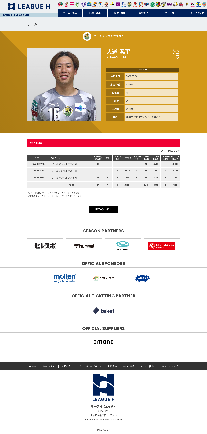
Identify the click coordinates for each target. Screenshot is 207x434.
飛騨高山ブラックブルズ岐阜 (158, 4)
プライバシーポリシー (90, 366)
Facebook (46, 15)
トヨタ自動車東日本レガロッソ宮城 (60, 4)
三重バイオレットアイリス (169, 4)
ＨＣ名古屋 (164, 4)
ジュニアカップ (170, 366)
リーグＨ (28, 6)
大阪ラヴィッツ (175, 4)
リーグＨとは (48, 366)
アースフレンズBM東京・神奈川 (77, 4)
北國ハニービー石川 (152, 4)
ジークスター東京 (72, 4)
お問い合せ (67, 366)
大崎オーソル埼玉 (66, 4)
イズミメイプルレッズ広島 (181, 4)
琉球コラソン (141, 4)
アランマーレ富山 (147, 4)
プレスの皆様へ (148, 366)
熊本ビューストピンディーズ (192, 4)
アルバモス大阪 (112, 4)
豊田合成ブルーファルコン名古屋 (95, 4)
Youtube (41, 15)
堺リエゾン (118, 4)
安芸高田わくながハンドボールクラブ (123, 4)
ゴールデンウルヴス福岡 (129, 4)
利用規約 (112, 366)
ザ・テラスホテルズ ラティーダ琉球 (204, 4)
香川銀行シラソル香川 (187, 4)
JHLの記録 (128, 366)
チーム (32, 23)
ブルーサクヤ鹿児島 (198, 4)
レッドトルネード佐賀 (135, 4)
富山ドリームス (83, 4)
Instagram (37, 15)
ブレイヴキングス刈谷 (106, 4)
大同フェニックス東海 (100, 4)
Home (32, 366)
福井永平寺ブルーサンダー (89, 4)
